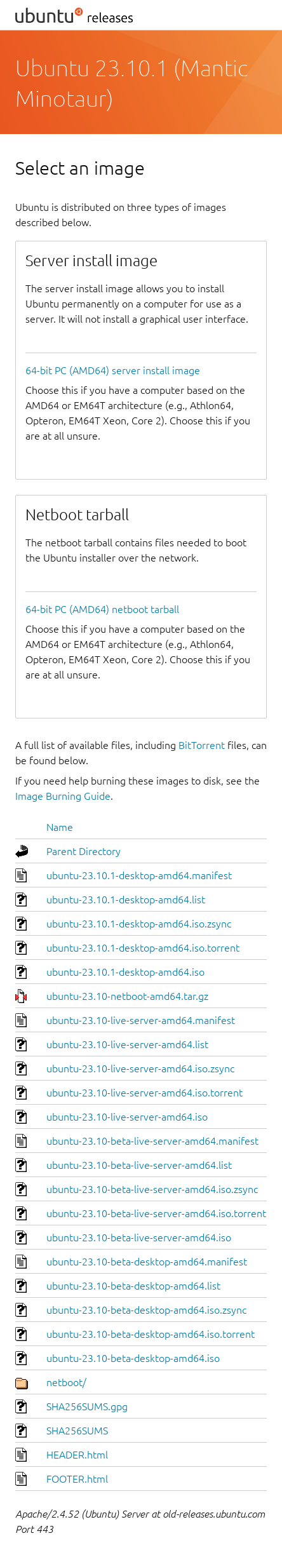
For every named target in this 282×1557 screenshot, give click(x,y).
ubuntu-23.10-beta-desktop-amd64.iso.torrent (150, 1334)
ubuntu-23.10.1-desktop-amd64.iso (125, 972)
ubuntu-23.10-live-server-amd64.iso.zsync (140, 1068)
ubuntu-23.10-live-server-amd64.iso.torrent (144, 1092)
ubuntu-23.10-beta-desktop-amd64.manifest (146, 1261)
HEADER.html (77, 1454)
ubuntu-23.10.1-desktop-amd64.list (125, 899)
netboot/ (66, 1382)
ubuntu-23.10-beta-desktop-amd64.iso (133, 1358)
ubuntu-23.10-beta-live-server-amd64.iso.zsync (152, 1189)
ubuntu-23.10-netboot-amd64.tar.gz (127, 996)
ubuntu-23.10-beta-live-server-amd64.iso (138, 1237)
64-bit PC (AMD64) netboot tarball (102, 609)
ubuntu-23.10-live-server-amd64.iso (127, 1116)
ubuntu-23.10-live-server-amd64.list (127, 1044)
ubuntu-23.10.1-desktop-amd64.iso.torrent (142, 948)
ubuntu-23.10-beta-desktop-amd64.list (133, 1285)
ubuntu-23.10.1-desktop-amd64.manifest (139, 875)
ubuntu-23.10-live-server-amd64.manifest (140, 1020)
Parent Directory (83, 851)
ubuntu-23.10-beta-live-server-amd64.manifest (152, 1141)
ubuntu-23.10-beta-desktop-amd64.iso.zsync (146, 1310)
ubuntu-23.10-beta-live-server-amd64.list (139, 1165)
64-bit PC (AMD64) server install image (112, 370)
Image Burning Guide (63, 796)
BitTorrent (201, 745)
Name (59, 827)
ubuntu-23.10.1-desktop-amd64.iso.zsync (138, 923)
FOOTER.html (77, 1479)
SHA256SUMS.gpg (87, 1406)
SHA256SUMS (77, 1430)
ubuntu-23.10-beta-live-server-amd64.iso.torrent (156, 1213)
